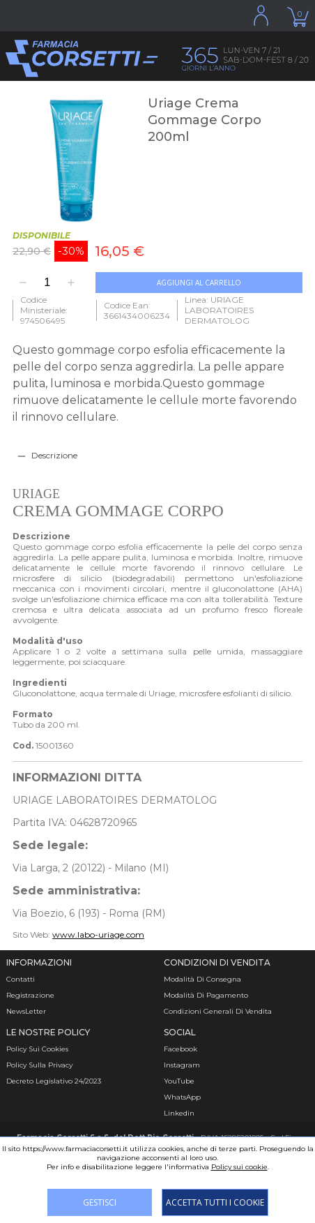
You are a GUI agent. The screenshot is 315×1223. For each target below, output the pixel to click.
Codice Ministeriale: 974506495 (44, 310)
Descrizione (54, 455)
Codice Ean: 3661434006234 (137, 310)
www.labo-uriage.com (98, 934)
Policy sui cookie (239, 1166)
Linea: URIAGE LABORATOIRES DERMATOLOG (219, 310)
